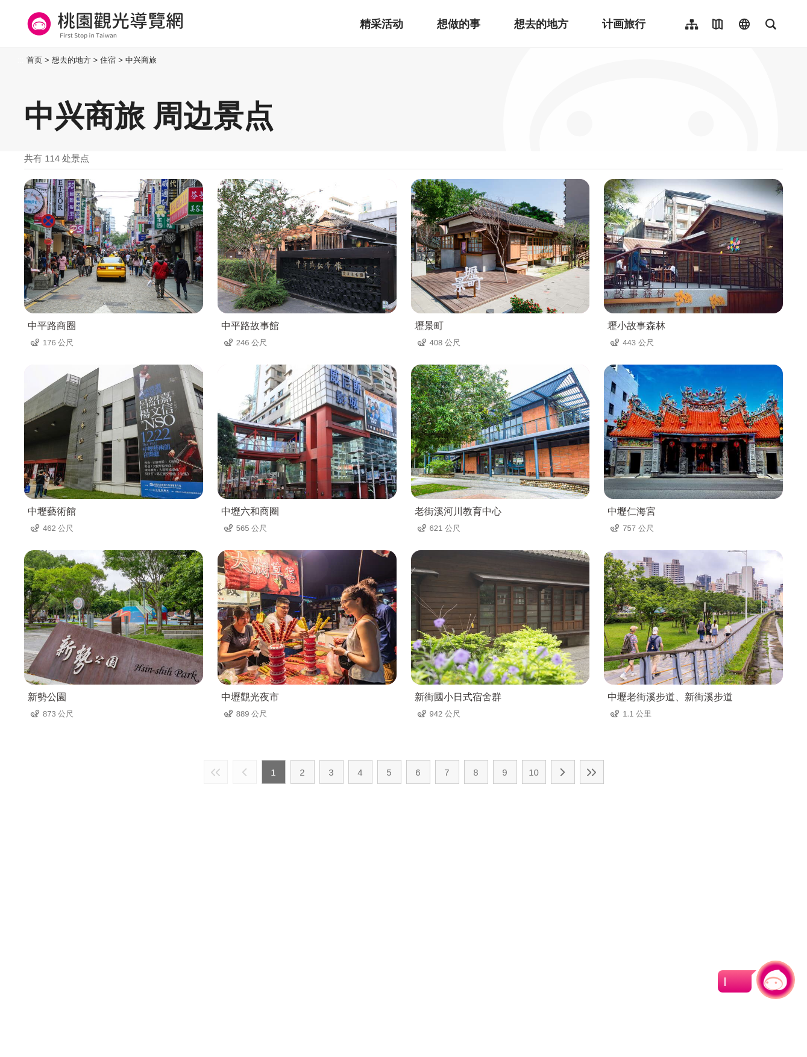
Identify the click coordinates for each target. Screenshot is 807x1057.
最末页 (592, 772)
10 (534, 772)
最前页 (216, 772)
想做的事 (458, 24)
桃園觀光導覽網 (103, 24)
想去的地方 (541, 24)
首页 (34, 59)
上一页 (245, 772)
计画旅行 (623, 24)
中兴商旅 (141, 59)
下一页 (563, 772)
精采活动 (381, 24)
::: (20, 59)
